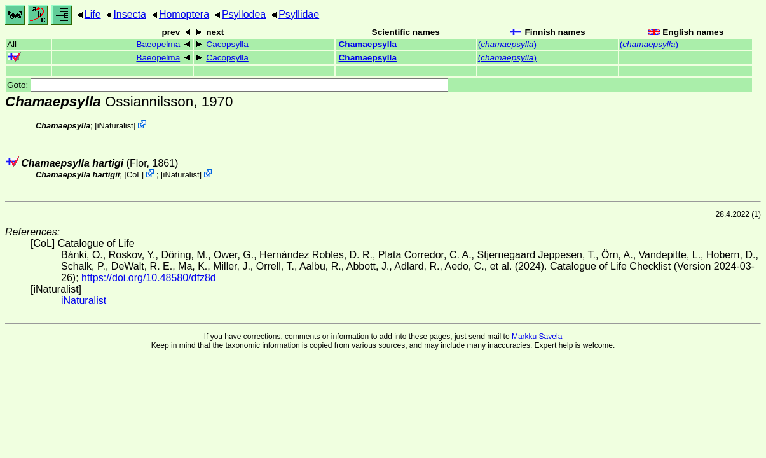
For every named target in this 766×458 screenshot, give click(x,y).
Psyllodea (244, 14)
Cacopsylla (227, 44)
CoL (134, 174)
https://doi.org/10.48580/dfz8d (148, 277)
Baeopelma (158, 44)
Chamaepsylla (368, 44)
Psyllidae (298, 14)
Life (93, 14)
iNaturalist (115, 125)
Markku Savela (537, 336)
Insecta (129, 14)
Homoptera (184, 14)
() (507, 44)
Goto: (227, 85)
